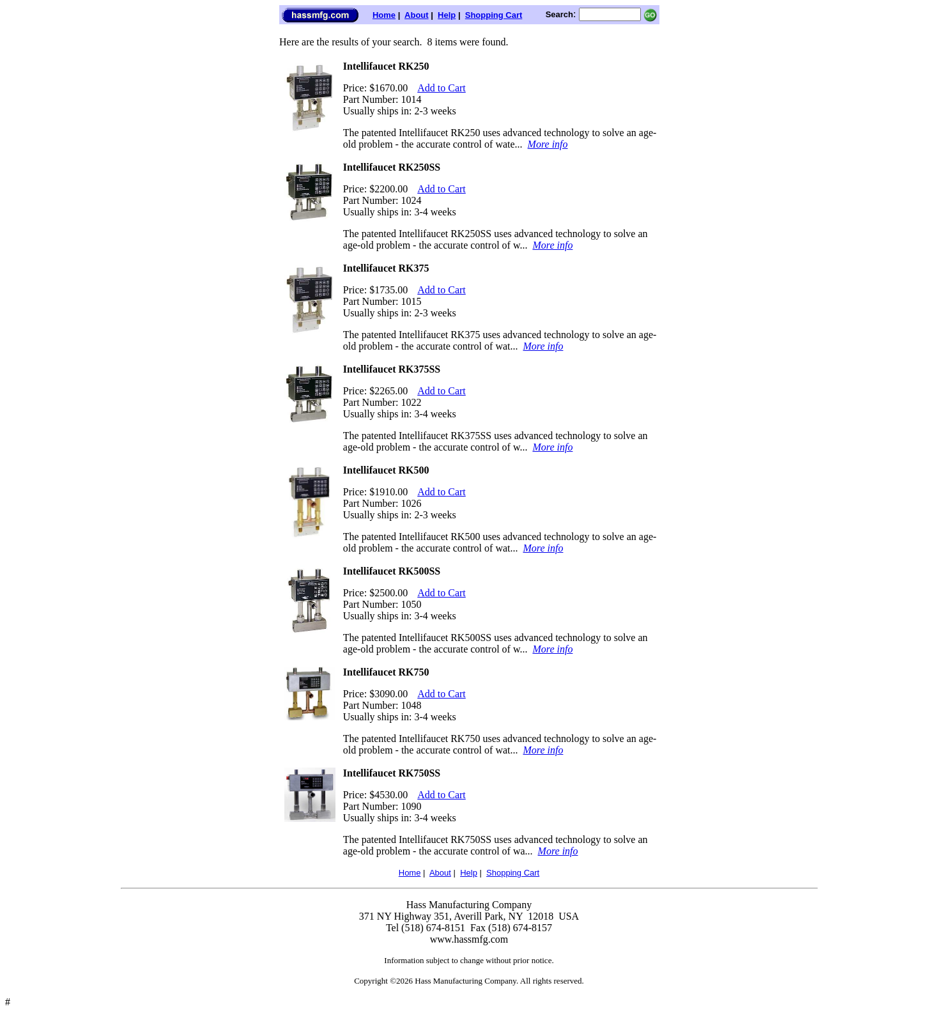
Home (384, 15)
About (416, 15)
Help (447, 15)
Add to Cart (441, 87)
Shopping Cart (494, 15)
